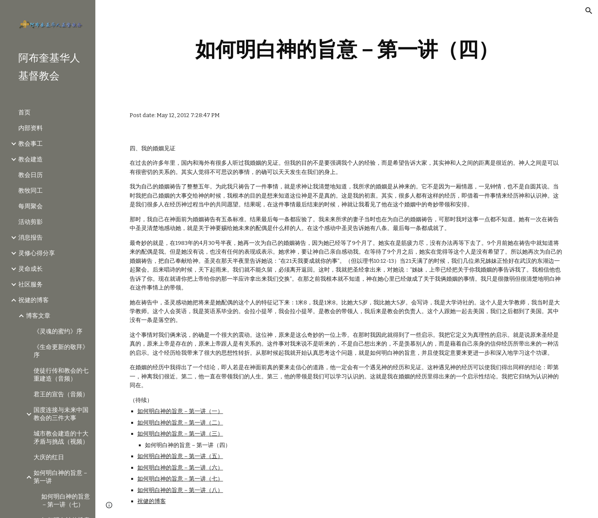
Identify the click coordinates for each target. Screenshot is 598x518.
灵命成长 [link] (30, 268)
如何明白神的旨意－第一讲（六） (180, 467)
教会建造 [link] (30, 159)
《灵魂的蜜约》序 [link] (58, 331)
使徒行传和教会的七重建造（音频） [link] (61, 374)
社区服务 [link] (30, 284)
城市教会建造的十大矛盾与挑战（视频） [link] (61, 437)
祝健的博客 (151, 501)
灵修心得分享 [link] (36, 253)
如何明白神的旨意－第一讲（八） (180, 490)
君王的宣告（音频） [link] (61, 394)
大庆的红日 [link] (49, 457)
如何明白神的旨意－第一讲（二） (180, 422)
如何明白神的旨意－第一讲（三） (180, 433)
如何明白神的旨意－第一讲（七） (180, 478)
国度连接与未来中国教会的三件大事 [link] (61, 413)
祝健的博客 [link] (33, 300)
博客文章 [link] (38, 315)
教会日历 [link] (30, 175)
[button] (589, 11)
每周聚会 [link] (30, 206)
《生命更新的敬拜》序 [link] (61, 351)
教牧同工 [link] (30, 190)
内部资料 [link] (30, 128)
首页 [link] (24, 112)
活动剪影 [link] (30, 221)
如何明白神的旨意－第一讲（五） (180, 456)
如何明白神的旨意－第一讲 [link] (61, 476)
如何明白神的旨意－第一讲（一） (180, 411)
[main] (347, 49)
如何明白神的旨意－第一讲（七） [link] (65, 500)
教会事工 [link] (30, 143)
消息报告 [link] (30, 237)
